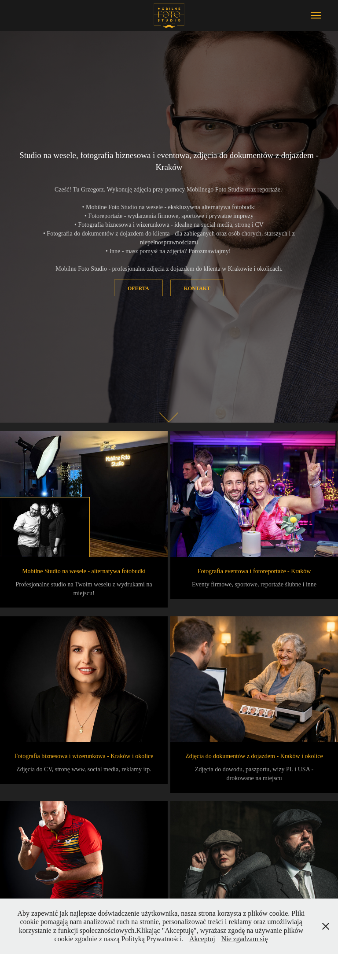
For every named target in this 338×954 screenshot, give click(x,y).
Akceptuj (202, 939)
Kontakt (197, 288)
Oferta (138, 288)
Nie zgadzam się (244, 939)
